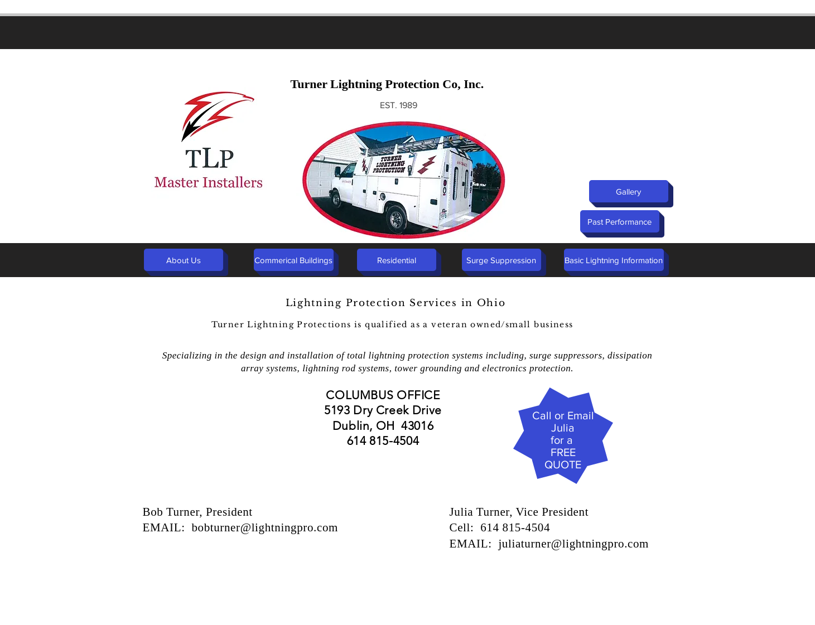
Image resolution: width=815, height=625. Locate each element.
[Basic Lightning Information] (614, 260)
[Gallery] (628, 191)
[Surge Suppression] (501, 260)
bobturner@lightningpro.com (264, 527)
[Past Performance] (619, 221)
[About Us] (183, 260)
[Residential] (396, 260)
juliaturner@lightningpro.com (573, 543)
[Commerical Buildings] (294, 260)
